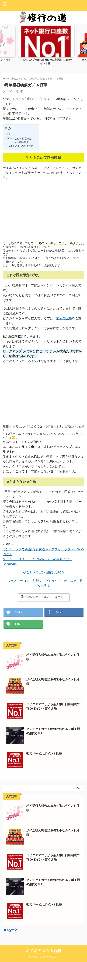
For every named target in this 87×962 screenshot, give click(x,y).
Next (84, 44)
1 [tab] (35, 71)
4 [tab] (46, 71)
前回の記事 (64, 318)
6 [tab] (53, 71)
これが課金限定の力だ (24, 142)
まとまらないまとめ (23, 146)
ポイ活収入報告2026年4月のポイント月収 (43, 59)
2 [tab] (39, 71)
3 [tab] (42, 71)
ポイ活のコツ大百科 (43, 951)
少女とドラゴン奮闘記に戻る (43, 572)
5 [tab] (49, 71)
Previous (3, 44)
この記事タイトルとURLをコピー (43, 597)
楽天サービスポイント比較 (44, 753)
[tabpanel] (43, 46)
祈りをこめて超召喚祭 (19, 138)
